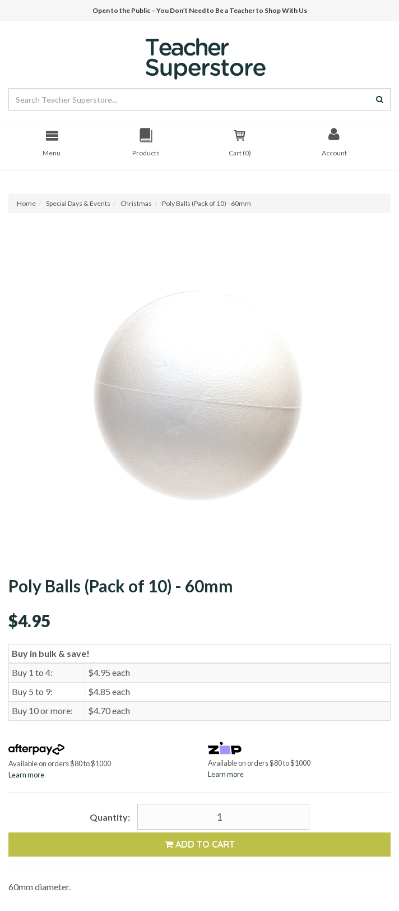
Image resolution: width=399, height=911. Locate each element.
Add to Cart (200, 844)
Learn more (26, 774)
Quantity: (110, 817)
